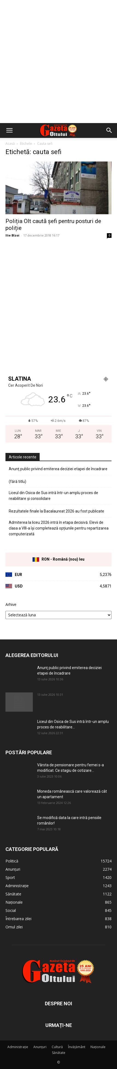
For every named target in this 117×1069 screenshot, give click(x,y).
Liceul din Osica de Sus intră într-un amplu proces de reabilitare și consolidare (53, 496)
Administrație (17, 1047)
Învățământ (76, 1047)
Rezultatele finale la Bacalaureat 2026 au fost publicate (56, 511)
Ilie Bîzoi (12, 235)
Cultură (57, 1047)
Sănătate (58, 1052)
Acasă (10, 143)
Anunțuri (39, 1047)
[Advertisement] (58, 61)
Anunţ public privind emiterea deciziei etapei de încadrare (58, 469)
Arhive (10, 604)
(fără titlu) (17, 481)
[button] (9, 130)
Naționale (98, 1047)
